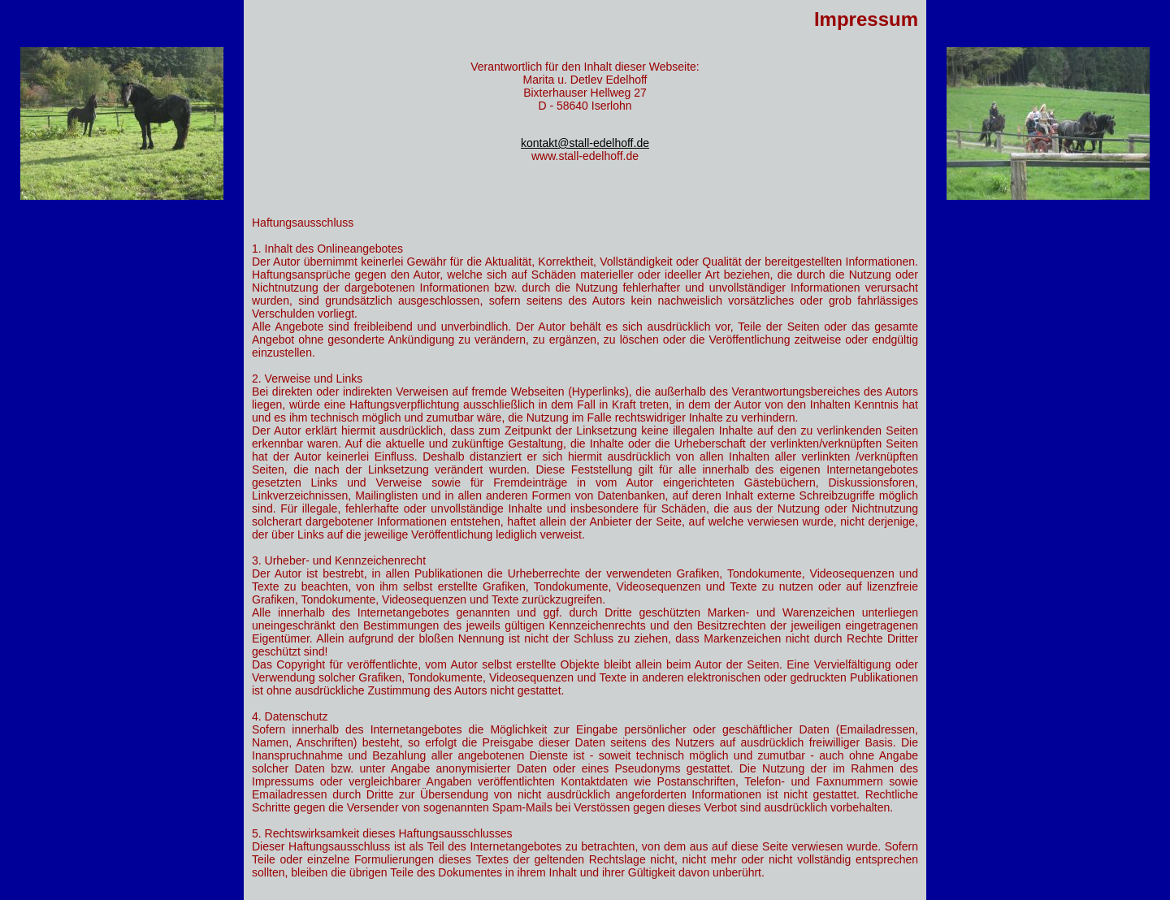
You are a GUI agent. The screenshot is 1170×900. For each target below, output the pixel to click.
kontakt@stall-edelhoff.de (585, 142)
